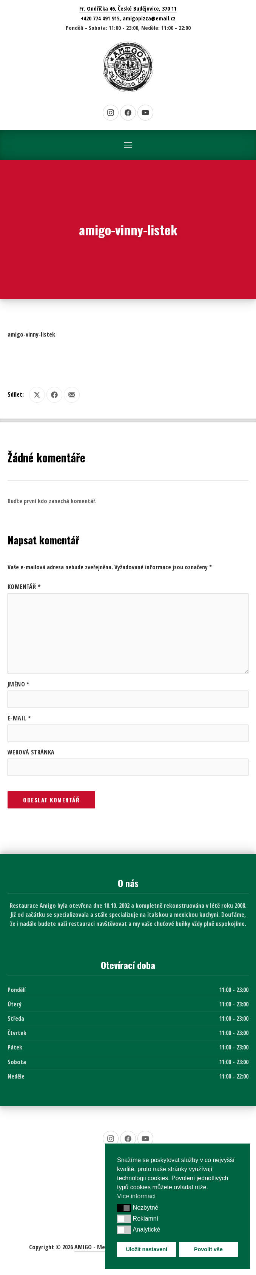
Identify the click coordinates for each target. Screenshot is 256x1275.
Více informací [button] (136, 1196)
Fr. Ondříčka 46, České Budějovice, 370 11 (128, 8)
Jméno (18, 684)
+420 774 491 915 (100, 18)
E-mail (19, 718)
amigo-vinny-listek (31, 334)
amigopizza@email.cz (149, 18)
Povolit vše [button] (208, 1249)
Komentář (24, 587)
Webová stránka (31, 752)
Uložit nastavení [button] (146, 1249)
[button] (124, 1208)
